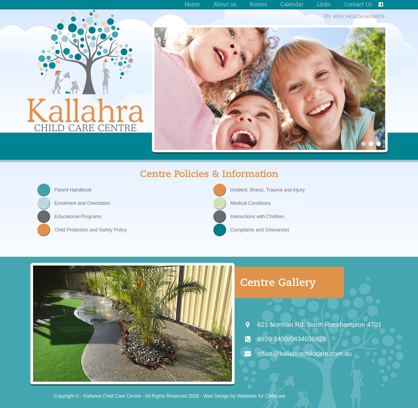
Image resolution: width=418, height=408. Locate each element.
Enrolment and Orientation (81, 203)
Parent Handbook (73, 190)
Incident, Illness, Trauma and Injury (267, 190)
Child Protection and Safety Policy (90, 229)
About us (224, 4)
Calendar (292, 4)
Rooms (258, 4)
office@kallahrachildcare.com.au (304, 353)
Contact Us (358, 4)
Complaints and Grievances (259, 229)
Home (192, 4)
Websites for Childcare (261, 396)
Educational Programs (78, 216)
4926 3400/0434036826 (291, 338)
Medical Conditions (250, 203)
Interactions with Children (256, 216)
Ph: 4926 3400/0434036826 (354, 16)
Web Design (216, 396)
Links (324, 4)
